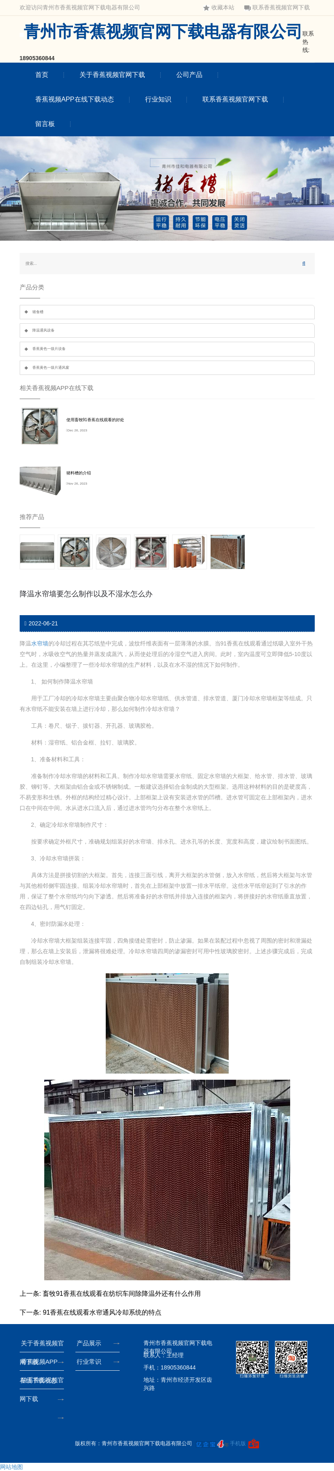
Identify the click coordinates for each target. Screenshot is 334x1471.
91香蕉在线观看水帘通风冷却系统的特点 (102, 1312)
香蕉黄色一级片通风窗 (50, 367)
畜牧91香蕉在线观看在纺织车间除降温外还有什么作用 (122, 1293)
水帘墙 (39, 643)
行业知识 (158, 99)
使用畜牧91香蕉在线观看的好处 (95, 419)
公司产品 (189, 74)
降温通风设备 (43, 330)
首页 (41, 74)
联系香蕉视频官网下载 (277, 8)
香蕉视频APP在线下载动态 (74, 99)
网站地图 (11, 1467)
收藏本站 (218, 8)
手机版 (238, 1443)
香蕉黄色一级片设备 (49, 349)
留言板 (45, 123)
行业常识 (91, 1361)
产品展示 (91, 1343)
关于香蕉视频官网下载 (112, 74)
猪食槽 (37, 312)
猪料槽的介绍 (78, 473)
